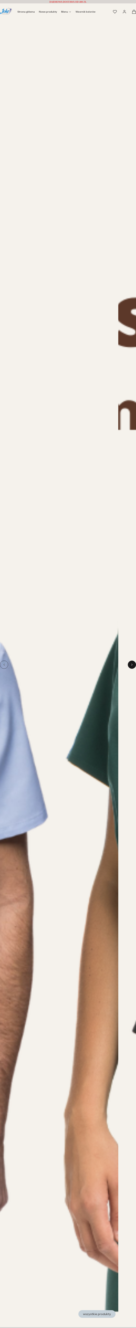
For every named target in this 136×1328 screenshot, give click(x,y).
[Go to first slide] (132, 665)
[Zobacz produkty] (59, 1314)
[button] (134, 12)
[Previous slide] (4, 665)
